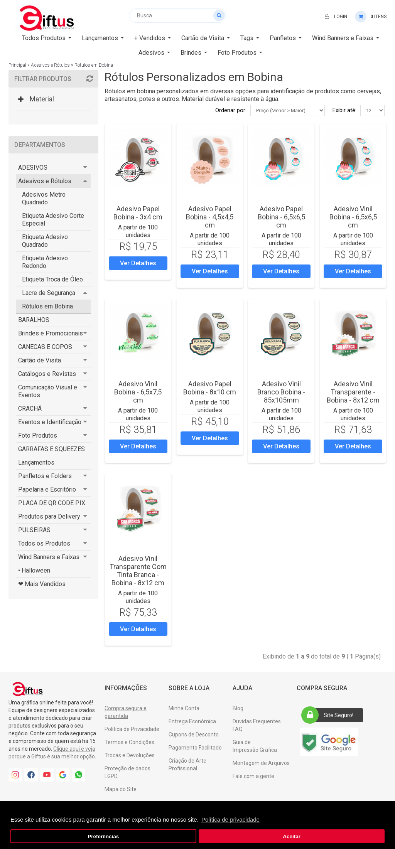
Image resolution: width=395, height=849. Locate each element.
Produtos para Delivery (49, 516)
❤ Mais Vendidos (42, 584)
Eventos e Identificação (49, 422)
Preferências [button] (103, 836)
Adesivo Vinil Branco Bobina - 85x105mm (281, 392)
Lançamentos (36, 462)
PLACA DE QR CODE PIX (51, 503)
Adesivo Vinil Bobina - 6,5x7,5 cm (138, 392)
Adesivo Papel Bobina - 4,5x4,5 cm (209, 217)
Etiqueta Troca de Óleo (52, 279)
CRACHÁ (30, 408)
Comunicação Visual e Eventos (47, 391)
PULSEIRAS (34, 530)
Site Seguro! (329, 715)
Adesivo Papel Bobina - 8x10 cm (209, 388)
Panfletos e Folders (45, 476)
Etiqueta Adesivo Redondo (45, 262)
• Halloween (34, 570)
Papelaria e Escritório (47, 489)
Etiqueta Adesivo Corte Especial (53, 219)
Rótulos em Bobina (93, 65)
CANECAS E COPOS (45, 346)
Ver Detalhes (138, 263)
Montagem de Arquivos (261, 763)
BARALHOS (33, 319)
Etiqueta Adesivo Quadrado (45, 240)
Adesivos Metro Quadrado (44, 198)
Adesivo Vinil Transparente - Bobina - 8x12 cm (353, 392)
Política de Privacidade (132, 729)
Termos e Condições (129, 742)
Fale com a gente (253, 776)
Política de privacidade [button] (230, 819)
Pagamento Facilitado (195, 748)
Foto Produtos (37, 435)
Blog (238, 708)
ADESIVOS (32, 167)
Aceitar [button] (291, 836)
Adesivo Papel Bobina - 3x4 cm (137, 213)
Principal (17, 65)
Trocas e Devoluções (130, 755)
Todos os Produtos (44, 543)
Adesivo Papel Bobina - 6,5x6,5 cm (281, 217)
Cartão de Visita (39, 360)
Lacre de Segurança (48, 292)
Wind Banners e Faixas (48, 557)
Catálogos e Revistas (47, 373)
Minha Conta (184, 708)
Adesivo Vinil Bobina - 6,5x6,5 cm (353, 217)
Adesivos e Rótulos (50, 65)
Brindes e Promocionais (50, 333)
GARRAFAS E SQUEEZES (51, 449)
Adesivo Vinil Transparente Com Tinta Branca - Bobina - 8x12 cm (138, 570)
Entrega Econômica (192, 721)
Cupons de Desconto (194, 734)
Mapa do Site (121, 789)
